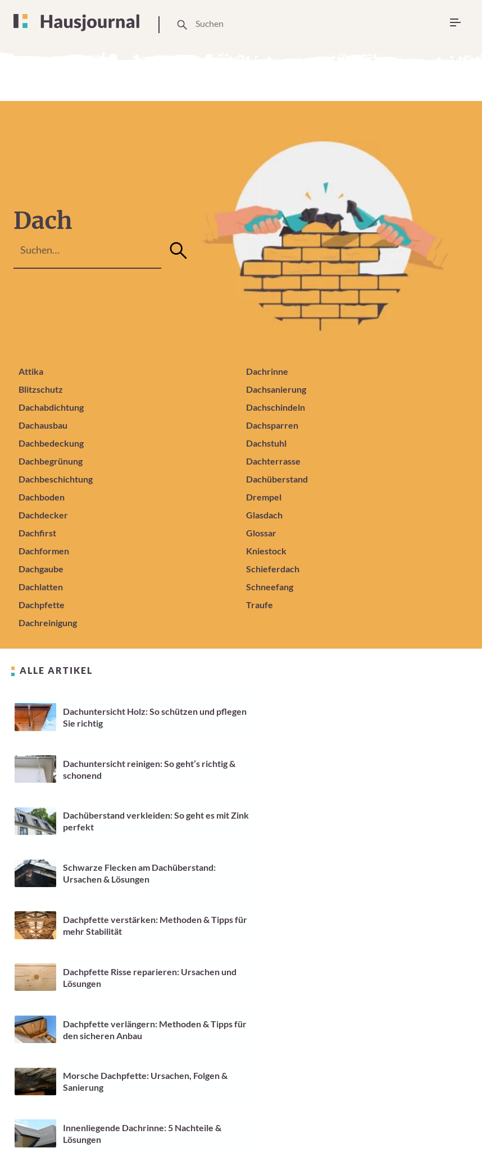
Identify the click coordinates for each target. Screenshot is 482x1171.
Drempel (263, 497)
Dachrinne (267, 371)
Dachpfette (42, 604)
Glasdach (264, 514)
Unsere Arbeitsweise (177, 1129)
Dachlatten (41, 586)
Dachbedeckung (51, 443)
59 (252, 1072)
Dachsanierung (276, 389)
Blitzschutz (41, 389)
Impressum (332, 1123)
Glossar (261, 532)
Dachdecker (43, 514)
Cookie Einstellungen (261, 1129)
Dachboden (42, 497)
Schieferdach (272, 568)
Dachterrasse (273, 461)
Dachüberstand (277, 479)
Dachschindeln (275, 407)
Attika (31, 371)
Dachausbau (43, 425)
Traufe (259, 604)
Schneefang (269, 586)
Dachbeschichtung (56, 479)
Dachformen (44, 550)
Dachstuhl (266, 443)
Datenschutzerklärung (416, 1123)
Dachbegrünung (51, 461)
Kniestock (266, 550)
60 (281, 1072)
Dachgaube (41, 568)
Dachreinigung (48, 622)
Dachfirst (37, 532)
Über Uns (114, 1129)
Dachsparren (272, 425)
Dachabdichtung (51, 407)
